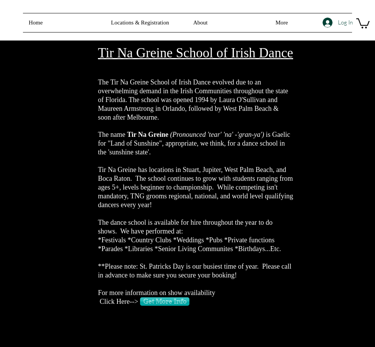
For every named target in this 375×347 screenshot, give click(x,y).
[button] (229, 22)
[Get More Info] (164, 301)
